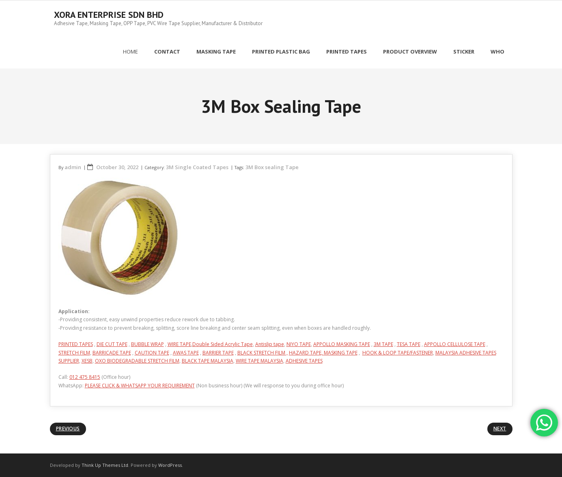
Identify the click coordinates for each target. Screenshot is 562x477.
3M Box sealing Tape (272, 167)
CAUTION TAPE (152, 352)
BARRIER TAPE (218, 352)
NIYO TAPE (298, 344)
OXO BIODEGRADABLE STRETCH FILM (137, 360)
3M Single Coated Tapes (197, 167)
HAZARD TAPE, (306, 352)
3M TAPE (383, 344)
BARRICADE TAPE (112, 352)
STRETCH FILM (74, 352)
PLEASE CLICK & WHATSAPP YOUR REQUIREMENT (140, 385)
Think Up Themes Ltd (105, 465)
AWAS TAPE (186, 352)
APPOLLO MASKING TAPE (341, 344)
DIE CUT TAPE (112, 344)
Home (130, 51)
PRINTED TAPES (75, 344)
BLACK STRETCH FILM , (262, 352)
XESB (87, 360)
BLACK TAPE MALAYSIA (207, 360)
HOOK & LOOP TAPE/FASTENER (397, 352)
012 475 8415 (84, 377)
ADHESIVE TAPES (304, 360)
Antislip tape (269, 344)
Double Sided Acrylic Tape (222, 344)
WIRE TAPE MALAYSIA (259, 360)
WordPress (170, 465)
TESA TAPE (408, 344)
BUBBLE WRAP (147, 344)
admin (73, 167)
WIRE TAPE (179, 344)
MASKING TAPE (340, 352)
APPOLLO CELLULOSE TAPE (454, 344)
